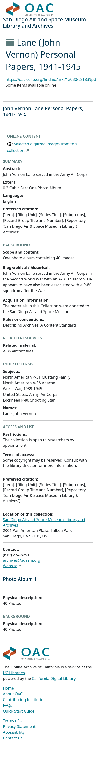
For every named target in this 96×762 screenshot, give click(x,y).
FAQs (7, 705)
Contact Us (12, 738)
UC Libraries (14, 672)
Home (8, 688)
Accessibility (14, 732)
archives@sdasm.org (21, 560)
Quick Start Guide (19, 711)
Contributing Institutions (25, 699)
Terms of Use (14, 720)
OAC (30, 9)
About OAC (13, 694)
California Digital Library (54, 678)
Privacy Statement (19, 726)
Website (10, 565)
